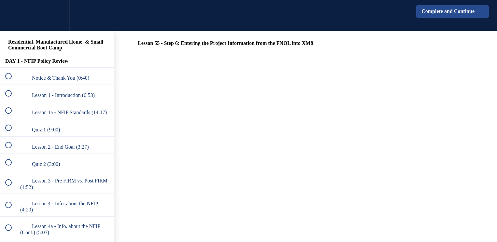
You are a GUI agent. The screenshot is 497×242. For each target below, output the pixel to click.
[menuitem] (57, 15)
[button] (12, 15)
